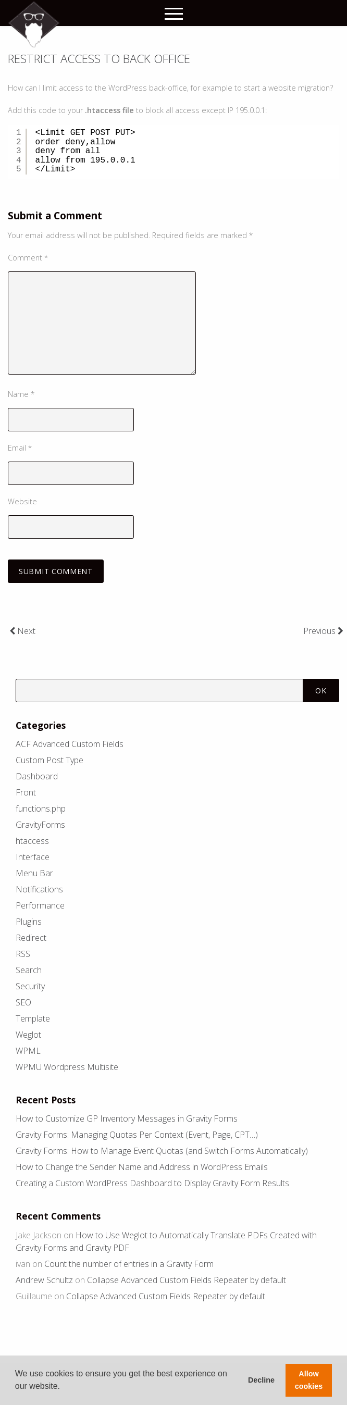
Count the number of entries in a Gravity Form (129, 1264)
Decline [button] (261, 1380)
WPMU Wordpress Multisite (67, 1067)
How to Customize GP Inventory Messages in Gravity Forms (127, 1118)
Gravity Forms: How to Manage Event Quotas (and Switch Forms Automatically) (162, 1151)
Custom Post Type (49, 760)
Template (33, 1018)
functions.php (41, 808)
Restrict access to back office (99, 59)
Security (30, 986)
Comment (28, 258)
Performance (40, 905)
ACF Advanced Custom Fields (69, 744)
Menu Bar (34, 873)
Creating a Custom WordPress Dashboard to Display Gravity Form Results (152, 1183)
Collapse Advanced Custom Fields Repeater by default (186, 1280)
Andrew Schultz (44, 1280)
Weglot (28, 1034)
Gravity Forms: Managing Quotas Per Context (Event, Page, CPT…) (137, 1134)
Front (26, 792)
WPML (28, 1050)
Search (29, 970)
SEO (23, 1002)
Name (21, 394)
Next (22, 631)
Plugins (29, 921)
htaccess (32, 841)
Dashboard (37, 776)
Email (20, 448)
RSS (23, 954)
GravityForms (40, 824)
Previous (323, 631)
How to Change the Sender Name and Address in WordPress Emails (142, 1167)
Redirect (31, 937)
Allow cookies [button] (309, 1380)
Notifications (39, 889)
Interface (32, 857)
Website (22, 501)
